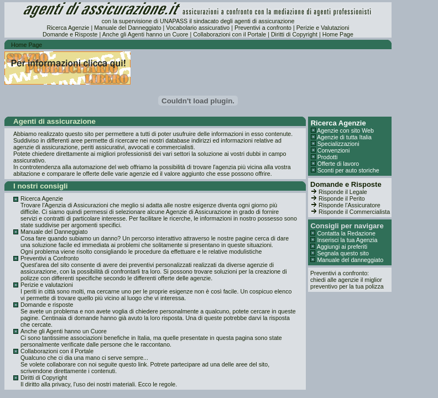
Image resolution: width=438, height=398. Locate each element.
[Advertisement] (262, 68)
